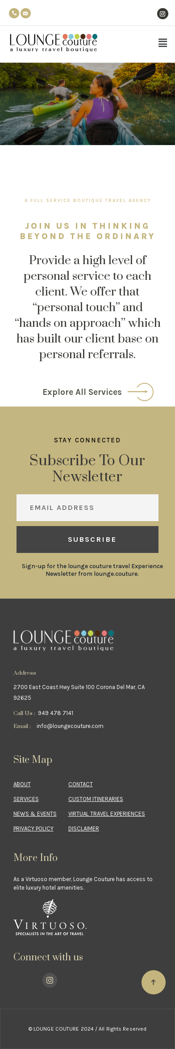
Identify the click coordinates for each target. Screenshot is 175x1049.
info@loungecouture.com (70, 726)
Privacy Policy (33, 828)
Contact (80, 784)
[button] (163, 42)
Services (26, 799)
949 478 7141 (55, 713)
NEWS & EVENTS (35, 813)
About (22, 784)
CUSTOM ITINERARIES (95, 799)
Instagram (162, 3)
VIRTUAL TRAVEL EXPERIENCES (106, 813)
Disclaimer (83, 828)
